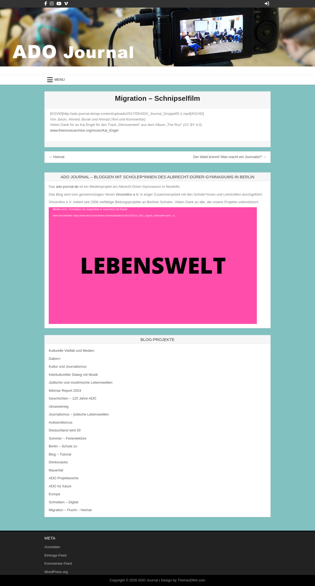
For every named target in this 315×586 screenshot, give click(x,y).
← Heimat (56, 157)
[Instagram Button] (52, 3)
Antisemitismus (60, 422)
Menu (59, 80)
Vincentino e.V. (127, 194)
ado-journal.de (67, 187)
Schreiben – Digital (63, 502)
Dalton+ (55, 359)
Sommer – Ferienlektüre (67, 438)
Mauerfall (56, 470)
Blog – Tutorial (60, 454)
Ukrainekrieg (58, 406)
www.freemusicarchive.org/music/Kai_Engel (84, 130)
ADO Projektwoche (63, 478)
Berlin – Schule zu (63, 446)
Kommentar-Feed (58, 563)
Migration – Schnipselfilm (157, 98)
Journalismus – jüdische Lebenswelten (79, 414)
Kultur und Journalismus (67, 366)
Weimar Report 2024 (65, 391)
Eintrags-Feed (55, 555)
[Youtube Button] (59, 3)
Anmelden (52, 547)
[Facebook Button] (45, 3)
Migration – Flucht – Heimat (70, 510)
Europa (54, 494)
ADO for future (60, 486)
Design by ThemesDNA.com (183, 580)
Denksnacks (58, 462)
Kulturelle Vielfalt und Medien (71, 351)
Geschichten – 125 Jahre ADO (72, 398)
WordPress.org (56, 572)
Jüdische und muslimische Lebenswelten (81, 382)
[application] (153, 265)
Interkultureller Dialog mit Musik (73, 375)
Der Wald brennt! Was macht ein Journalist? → (229, 157)
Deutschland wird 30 (65, 430)
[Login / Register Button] (267, 3)
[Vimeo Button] (66, 3)
